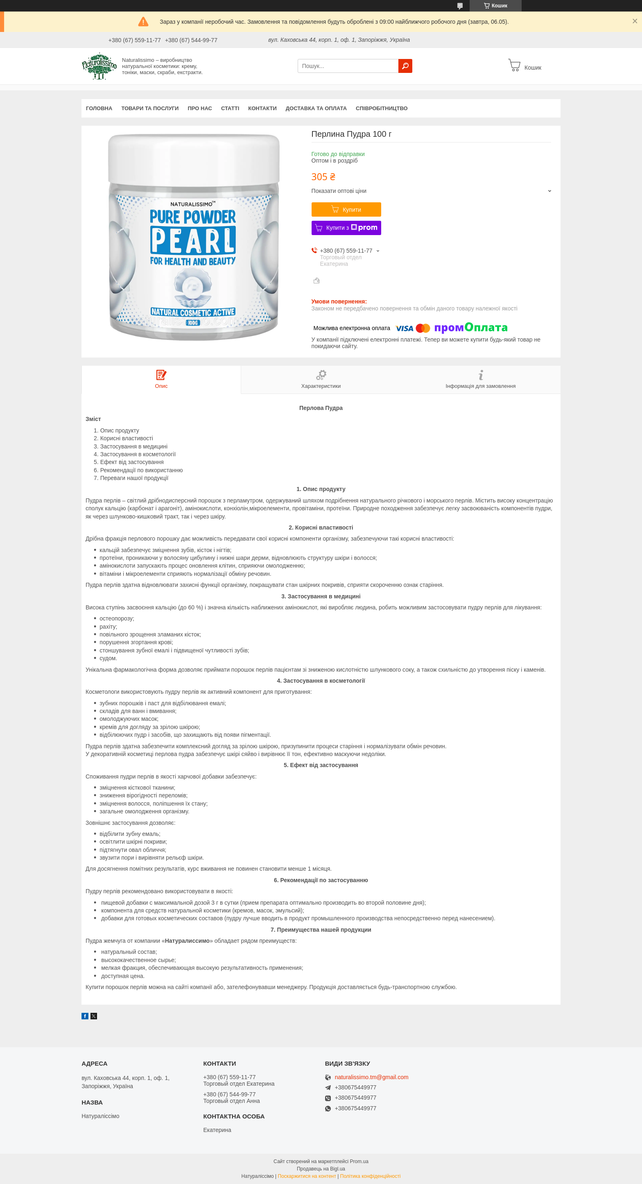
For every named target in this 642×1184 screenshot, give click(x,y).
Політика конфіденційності (370, 1176)
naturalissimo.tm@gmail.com (372, 1077)
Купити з (352, 227)
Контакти (262, 108)
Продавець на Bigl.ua (321, 1169)
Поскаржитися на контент (307, 1176)
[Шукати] (405, 66)
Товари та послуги (150, 108)
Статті (230, 108)
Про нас (200, 108)
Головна (99, 108)
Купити (352, 209)
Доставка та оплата (316, 108)
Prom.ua (359, 1161)
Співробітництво (382, 108)
